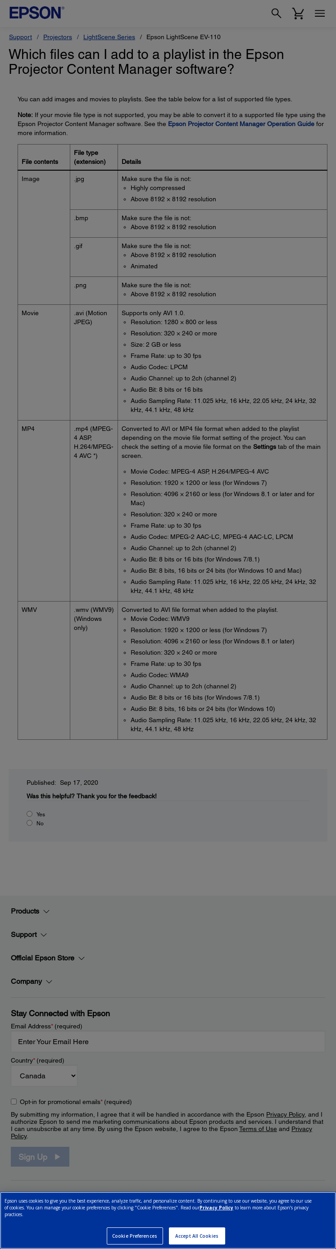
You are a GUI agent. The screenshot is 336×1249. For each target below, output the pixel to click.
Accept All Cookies (196, 1236)
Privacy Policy (216, 1207)
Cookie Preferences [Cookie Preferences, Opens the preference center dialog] (134, 1236)
